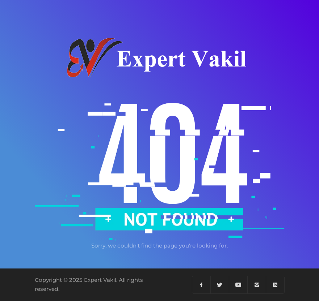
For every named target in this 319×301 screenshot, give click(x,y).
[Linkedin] (275, 284)
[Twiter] (220, 284)
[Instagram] (257, 284)
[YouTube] (238, 284)
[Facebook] (201, 284)
